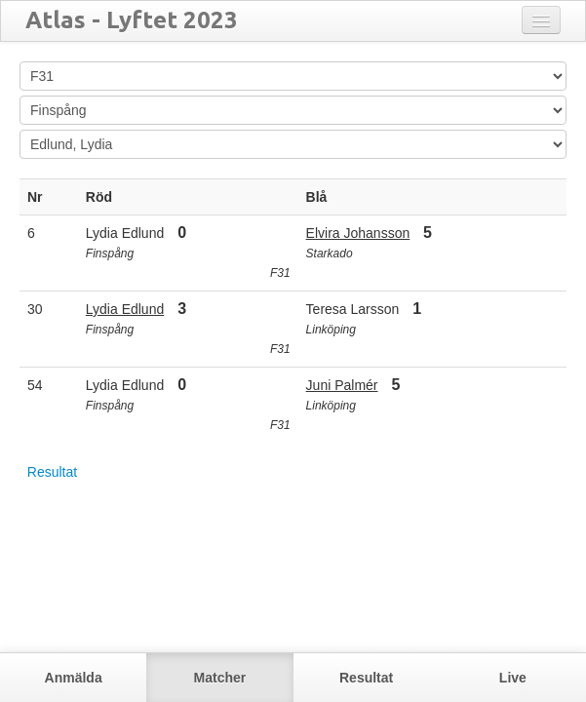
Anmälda (73, 677)
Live (513, 677)
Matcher (220, 677)
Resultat (52, 472)
